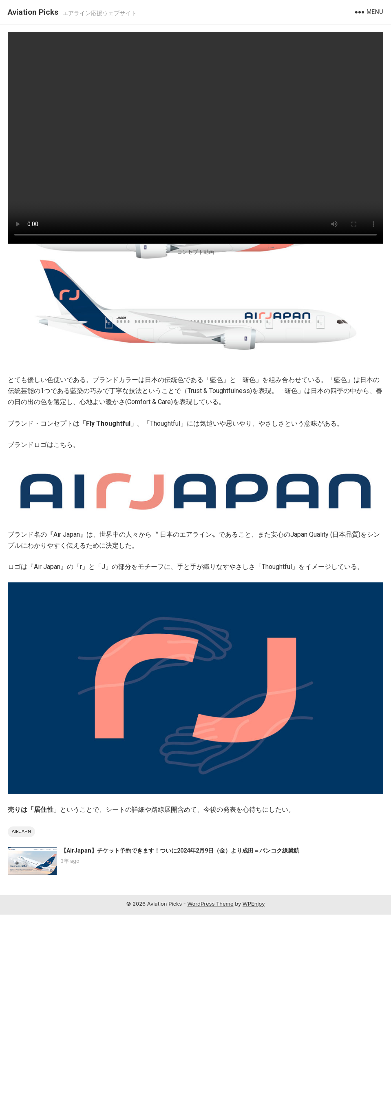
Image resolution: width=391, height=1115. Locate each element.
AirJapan (20, 274)
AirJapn (21, 1032)
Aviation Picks (33, 12)
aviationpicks (52, 274)
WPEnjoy (254, 1104)
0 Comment (127, 274)
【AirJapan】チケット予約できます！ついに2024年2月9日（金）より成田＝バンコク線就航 (180, 1051)
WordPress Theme (210, 1104)
